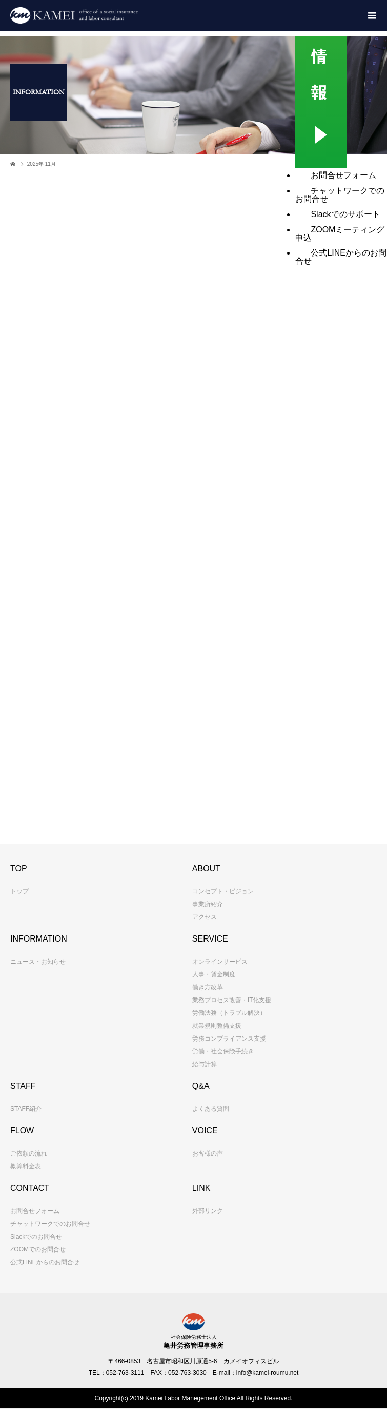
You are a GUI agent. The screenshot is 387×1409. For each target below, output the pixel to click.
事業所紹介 (207, 904)
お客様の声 (207, 1153)
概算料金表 (25, 1166)
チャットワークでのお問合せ (50, 1223)
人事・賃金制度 (213, 974)
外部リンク (207, 1211)
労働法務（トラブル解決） (229, 1012)
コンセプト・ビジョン (223, 891)
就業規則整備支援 (216, 1025)
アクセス (204, 917)
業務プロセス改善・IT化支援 (232, 1000)
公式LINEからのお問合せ (44, 1262)
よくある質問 (210, 1108)
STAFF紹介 (26, 1108)
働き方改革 (207, 987)
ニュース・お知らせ (38, 961)
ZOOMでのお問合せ (38, 1249)
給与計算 (204, 1064)
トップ (19, 891)
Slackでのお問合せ (36, 1236)
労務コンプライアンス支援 (229, 1038)
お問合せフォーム (34, 1211)
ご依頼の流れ (28, 1153)
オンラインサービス (220, 961)
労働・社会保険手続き (223, 1051)
